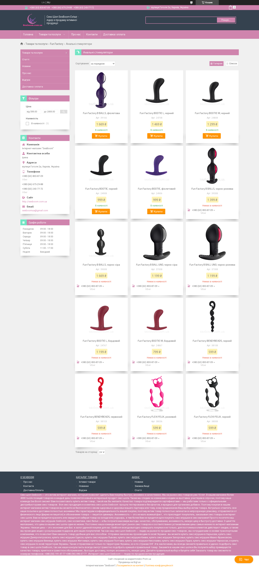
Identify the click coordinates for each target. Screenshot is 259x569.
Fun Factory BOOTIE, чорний (101, 188)
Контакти (92, 34)
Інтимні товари (87, 481)
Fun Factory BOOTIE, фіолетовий (156, 188)
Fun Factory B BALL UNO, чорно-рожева (212, 264)
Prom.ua (147, 559)
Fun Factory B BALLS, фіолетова (101, 113)
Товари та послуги (50, 34)
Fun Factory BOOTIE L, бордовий (101, 340)
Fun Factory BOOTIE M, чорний (212, 113)
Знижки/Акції (142, 486)
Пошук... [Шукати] (226, 20)
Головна (28, 34)
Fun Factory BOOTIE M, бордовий (157, 340)
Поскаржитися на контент (130, 565)
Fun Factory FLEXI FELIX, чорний (212, 416)
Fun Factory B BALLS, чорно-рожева (212, 188)
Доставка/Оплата (33, 490)
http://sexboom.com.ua (34, 201)
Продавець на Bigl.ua (129, 562)
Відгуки (26, 80)
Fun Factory (56, 43)
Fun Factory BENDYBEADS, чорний (212, 340)
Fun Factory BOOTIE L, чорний (157, 113)
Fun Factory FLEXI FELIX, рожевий (156, 416)
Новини (26, 66)
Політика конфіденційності (159, 565)
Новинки (84, 486)
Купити (102, 135)
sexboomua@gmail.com (35, 210)
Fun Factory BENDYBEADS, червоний (101, 416)
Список (233, 63)
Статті (25, 59)
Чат (244, 559)
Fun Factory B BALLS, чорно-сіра (101, 264)
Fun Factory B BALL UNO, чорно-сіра (156, 264)
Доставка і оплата (114, 34)
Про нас (76, 34)
